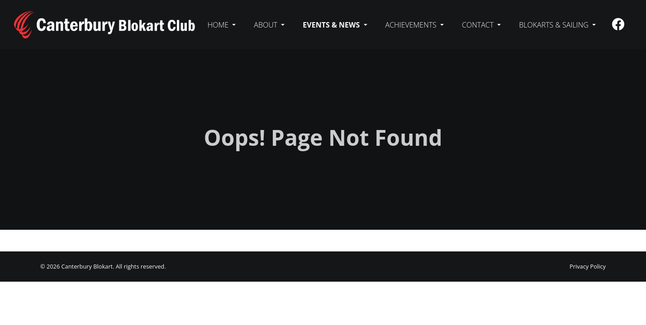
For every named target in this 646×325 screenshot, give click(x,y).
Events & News (332, 25)
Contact (478, 25)
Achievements (411, 25)
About (266, 25)
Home (219, 25)
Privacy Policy (588, 266)
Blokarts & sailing (554, 25)
